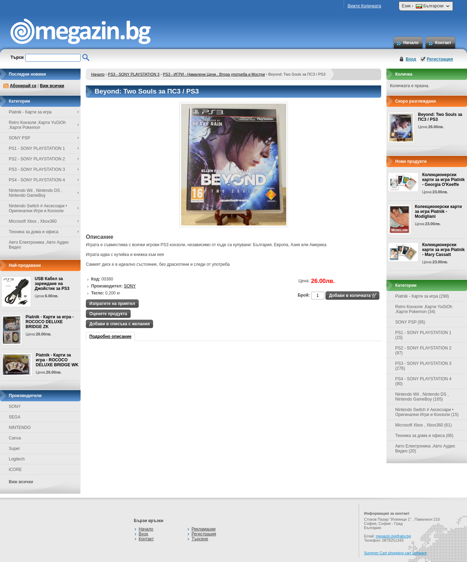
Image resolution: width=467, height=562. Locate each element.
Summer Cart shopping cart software (395, 553)
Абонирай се (23, 85)
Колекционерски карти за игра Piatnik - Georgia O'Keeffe (443, 179)
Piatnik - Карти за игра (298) (422, 296)
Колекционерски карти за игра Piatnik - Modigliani (438, 211)
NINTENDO (20, 427)
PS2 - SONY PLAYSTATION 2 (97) (423, 350)
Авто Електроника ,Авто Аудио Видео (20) (425, 448)
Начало (410, 42)
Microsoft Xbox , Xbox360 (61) (423, 425)
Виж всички (52, 85)
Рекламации (203, 529)
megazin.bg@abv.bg (393, 536)
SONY (15, 406)
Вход (411, 59)
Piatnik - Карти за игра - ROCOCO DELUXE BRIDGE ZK (50, 321)
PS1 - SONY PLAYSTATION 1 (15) (423, 335)
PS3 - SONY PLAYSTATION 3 (133, 74)
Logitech (17, 459)
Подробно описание (110, 336)
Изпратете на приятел (112, 303)
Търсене (200, 538)
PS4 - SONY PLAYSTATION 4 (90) (423, 381)
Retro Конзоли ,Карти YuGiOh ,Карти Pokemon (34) (423, 309)
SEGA (14, 417)
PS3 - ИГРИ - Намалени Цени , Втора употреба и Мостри (214, 74)
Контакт (443, 42)
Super (14, 448)
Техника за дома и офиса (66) (424, 435)
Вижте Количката (364, 6)
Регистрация (440, 59)
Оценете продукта (108, 313)
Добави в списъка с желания (119, 323)
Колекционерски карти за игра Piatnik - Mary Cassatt (443, 249)
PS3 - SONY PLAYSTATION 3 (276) (423, 366)
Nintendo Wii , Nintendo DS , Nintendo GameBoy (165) (422, 397)
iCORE (15, 469)
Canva (15, 438)
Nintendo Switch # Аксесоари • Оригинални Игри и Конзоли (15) (427, 412)
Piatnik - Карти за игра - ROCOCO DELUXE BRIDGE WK (57, 360)
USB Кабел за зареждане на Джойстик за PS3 (52, 283)
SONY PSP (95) (410, 322)
